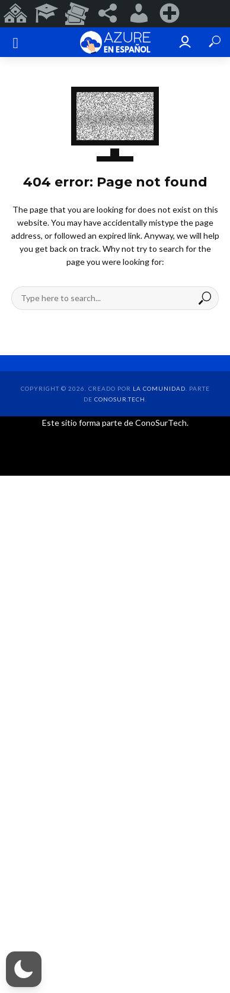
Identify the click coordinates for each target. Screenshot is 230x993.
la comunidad (159, 388)
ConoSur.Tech (119, 399)
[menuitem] (15, 13)
